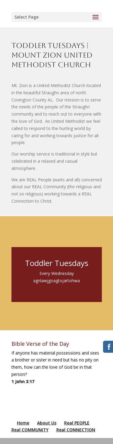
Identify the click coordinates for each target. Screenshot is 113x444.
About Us (46, 423)
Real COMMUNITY (30, 430)
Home (23, 423)
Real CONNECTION (75, 430)
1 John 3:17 (22, 381)
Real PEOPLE (76, 423)
